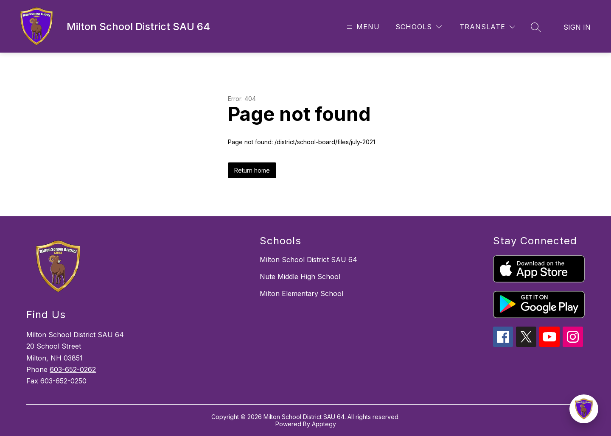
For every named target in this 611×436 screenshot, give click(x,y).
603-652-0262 (73, 369)
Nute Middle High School (300, 276)
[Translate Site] (487, 27)
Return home (252, 170)
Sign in (577, 27)
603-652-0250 (63, 381)
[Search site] (536, 27)
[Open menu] (362, 27)
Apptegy (324, 424)
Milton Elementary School (301, 293)
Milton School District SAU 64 (308, 259)
